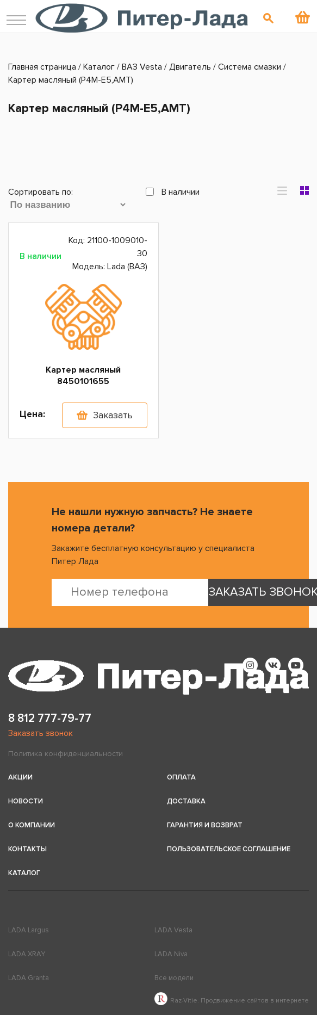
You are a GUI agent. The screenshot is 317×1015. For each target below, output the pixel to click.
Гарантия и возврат (205, 825)
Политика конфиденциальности (65, 753)
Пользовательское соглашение (228, 849)
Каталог (24, 873)
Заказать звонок (40, 733)
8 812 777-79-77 (49, 718)
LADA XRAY (26, 954)
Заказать (113, 415)
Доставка (186, 801)
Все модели (174, 978)
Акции (20, 777)
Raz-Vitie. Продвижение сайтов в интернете (231, 1001)
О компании (31, 825)
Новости (25, 801)
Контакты (27, 849)
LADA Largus (28, 930)
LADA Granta (28, 978)
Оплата (181, 777)
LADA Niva (171, 954)
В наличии (173, 192)
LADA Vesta (173, 930)
